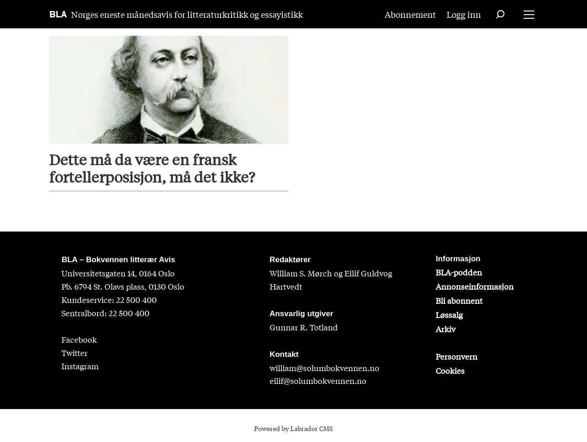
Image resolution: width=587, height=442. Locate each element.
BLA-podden (459, 272)
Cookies (450, 370)
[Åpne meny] (529, 14)
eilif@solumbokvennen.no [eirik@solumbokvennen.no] (318, 380)
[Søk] (500, 14)
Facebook (79, 339)
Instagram (80, 366)
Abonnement (410, 14)
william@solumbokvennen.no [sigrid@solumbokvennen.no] (324, 367)
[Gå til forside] (58, 14)
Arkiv (445, 328)
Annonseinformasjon (475, 286)
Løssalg (449, 314)
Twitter (74, 352)
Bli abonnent (459, 300)
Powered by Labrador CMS (293, 428)
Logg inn (464, 14)
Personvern (456, 356)
